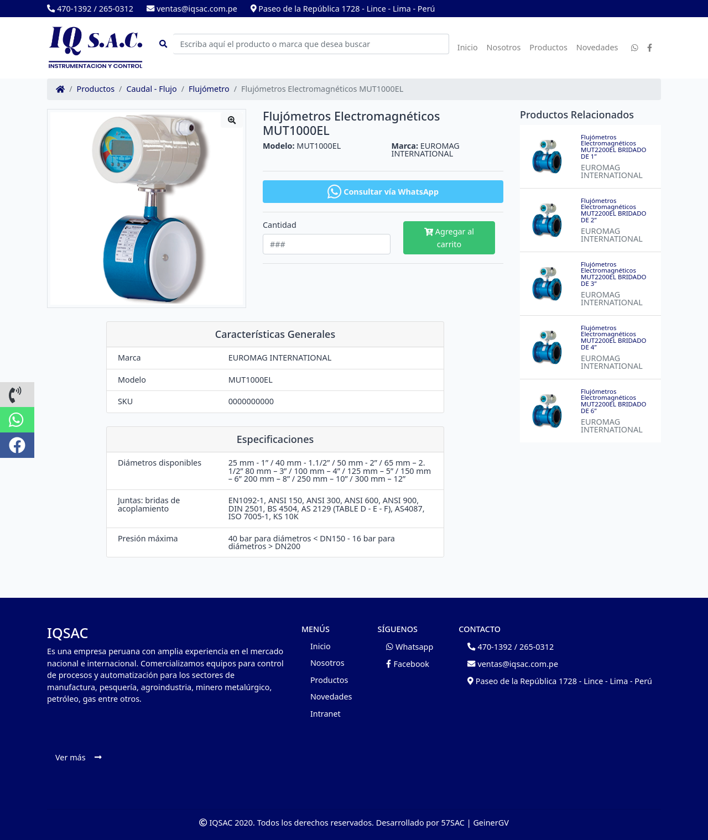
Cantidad (279, 225)
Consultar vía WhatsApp (383, 192)
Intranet (325, 713)
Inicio (467, 47)
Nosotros (504, 47)
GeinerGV (490, 822)
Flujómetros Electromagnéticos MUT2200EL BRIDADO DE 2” (614, 210)
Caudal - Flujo (151, 89)
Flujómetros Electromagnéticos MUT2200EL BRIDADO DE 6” (614, 401)
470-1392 (69, 8)
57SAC (453, 822)
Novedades (597, 47)
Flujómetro (209, 89)
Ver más (78, 757)
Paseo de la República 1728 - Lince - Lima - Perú (343, 8)
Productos (548, 47)
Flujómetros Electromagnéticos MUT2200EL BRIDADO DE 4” (614, 337)
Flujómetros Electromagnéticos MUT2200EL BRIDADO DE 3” (614, 273)
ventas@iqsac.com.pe (192, 8)
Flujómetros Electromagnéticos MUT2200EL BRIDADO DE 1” (614, 146)
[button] (17, 395)
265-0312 (116, 8)
